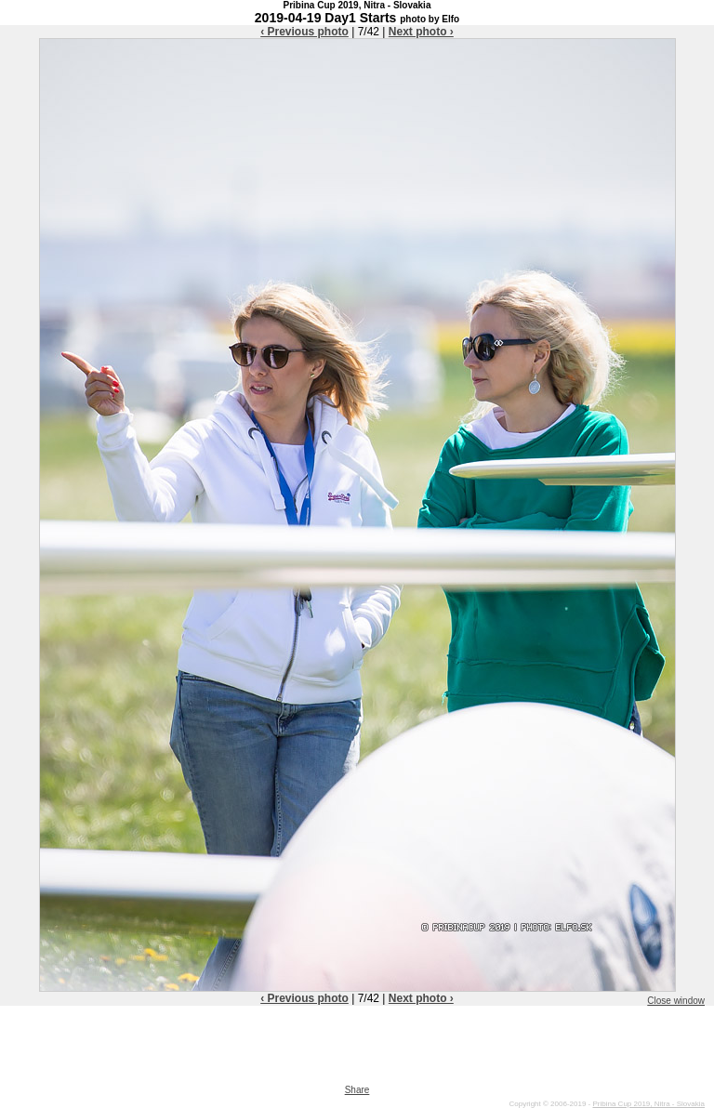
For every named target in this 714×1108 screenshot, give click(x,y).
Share (357, 1090)
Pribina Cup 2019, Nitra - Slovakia (648, 1104)
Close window (676, 1001)
